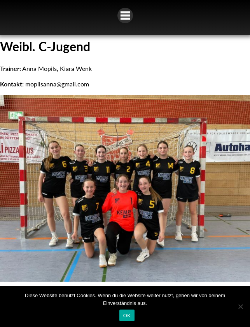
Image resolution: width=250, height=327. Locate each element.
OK (127, 315)
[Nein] (240, 306)
